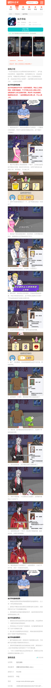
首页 (10, 8)
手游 (17, 8)
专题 (35, 8)
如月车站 (25, 14)
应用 (23, 8)
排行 (41, 8)
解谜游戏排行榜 (21, 60)
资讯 (29, 8)
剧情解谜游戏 (13, 60)
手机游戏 (17, 14)
